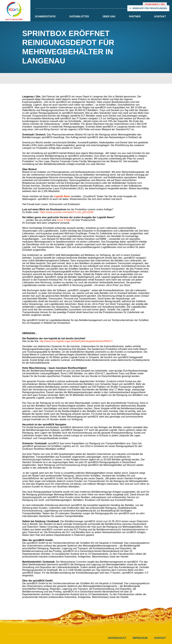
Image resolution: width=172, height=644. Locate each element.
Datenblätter (79, 16)
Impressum (140, 638)
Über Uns (109, 16)
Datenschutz (117, 638)
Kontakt (160, 16)
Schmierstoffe (45, 16)
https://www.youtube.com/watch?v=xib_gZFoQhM (66, 212)
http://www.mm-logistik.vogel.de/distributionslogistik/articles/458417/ (76, 341)
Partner (135, 16)
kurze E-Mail (64, 220)
